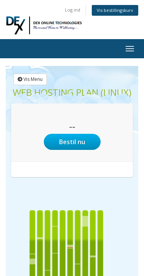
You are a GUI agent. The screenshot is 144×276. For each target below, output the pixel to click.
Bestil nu (72, 142)
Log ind (72, 10)
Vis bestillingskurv (115, 10)
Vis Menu (30, 79)
